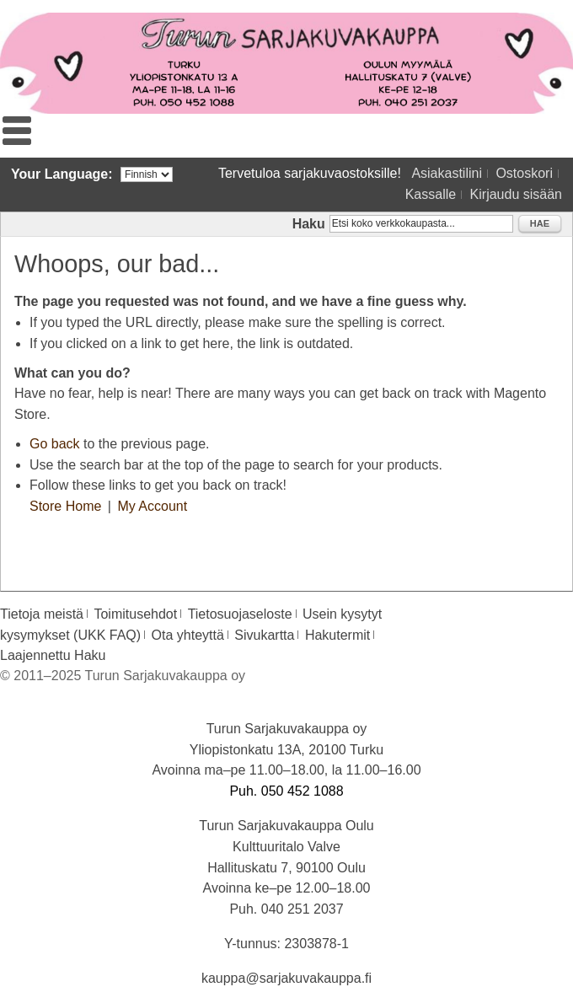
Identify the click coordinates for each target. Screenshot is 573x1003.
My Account (152, 506)
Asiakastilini (446, 173)
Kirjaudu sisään (516, 194)
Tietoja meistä (41, 614)
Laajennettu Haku (52, 655)
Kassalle (430, 194)
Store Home (65, 506)
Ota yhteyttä (188, 635)
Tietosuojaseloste (240, 614)
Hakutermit (337, 635)
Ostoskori (524, 173)
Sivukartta (264, 635)
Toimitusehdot (135, 614)
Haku (308, 224)
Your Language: (62, 174)
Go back (54, 444)
